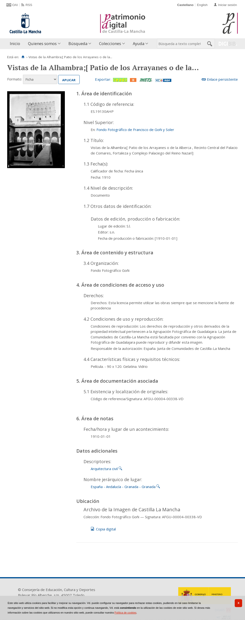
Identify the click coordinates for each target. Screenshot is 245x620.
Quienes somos (42, 43)
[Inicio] (23, 57)
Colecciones (110, 43)
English (202, 5)
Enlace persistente (222, 79)
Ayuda (138, 43)
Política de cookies (125, 612)
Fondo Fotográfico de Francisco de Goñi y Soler (135, 129)
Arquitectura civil (104, 468)
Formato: (14, 79)
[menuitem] (16, 43)
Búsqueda (77, 43)
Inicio (15, 43)
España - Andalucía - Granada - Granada (123, 486)
